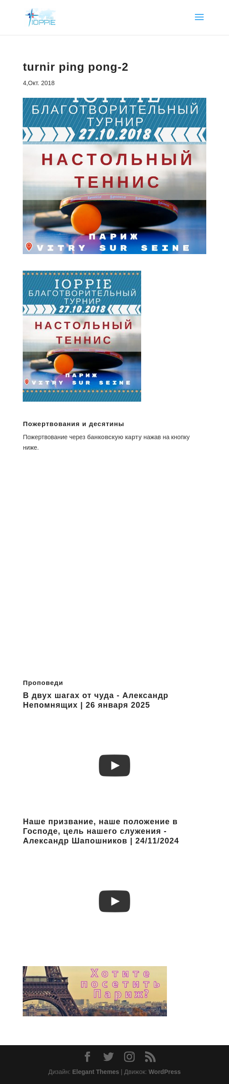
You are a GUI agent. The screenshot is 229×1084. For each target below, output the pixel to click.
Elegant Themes (95, 1071)
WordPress (165, 1071)
